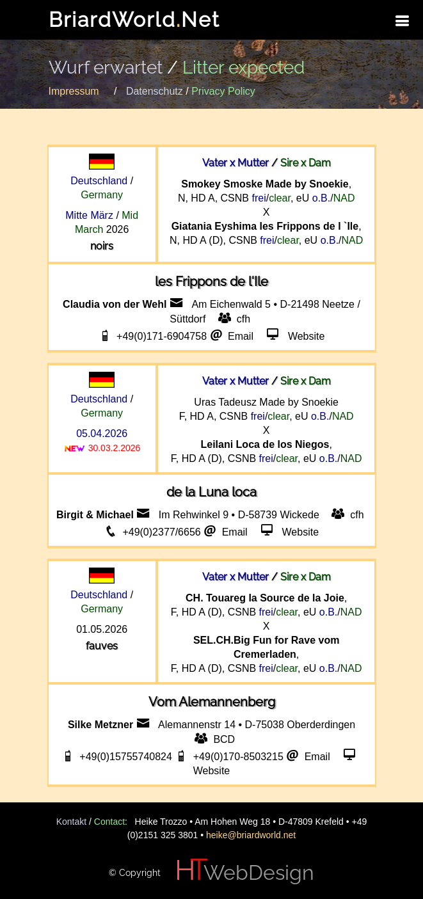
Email (242, 336)
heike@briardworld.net (251, 835)
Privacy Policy (223, 91)
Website (306, 336)
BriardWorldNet (134, 19)
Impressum (74, 91)
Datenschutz (154, 91)
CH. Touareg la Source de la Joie (265, 598)
